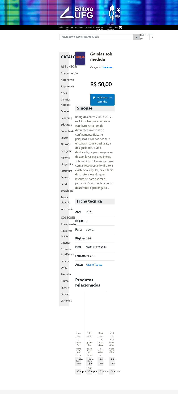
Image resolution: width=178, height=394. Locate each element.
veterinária (67, 209)
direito (65, 111)
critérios (65, 243)
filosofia (66, 144)
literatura (66, 171)
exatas (64, 138)
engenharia (67, 131)
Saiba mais (79, 361)
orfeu (64, 268)
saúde (64, 184)
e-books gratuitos (100, 29)
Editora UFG (69, 29)
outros (65, 177)
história (65, 157)
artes (64, 93)
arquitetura (67, 86)
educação (66, 124)
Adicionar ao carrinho (102, 99)
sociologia (67, 191)
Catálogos (89, 28)
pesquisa (66, 274)
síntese (65, 294)
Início (61, 28)
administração (69, 73)
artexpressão (68, 224)
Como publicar (110, 29)
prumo (65, 281)
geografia (66, 151)
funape (65, 261)
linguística (67, 164)
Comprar (79, 371)
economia (66, 118)
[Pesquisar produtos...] (96, 37)
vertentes (66, 301)
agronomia (67, 80)
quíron (65, 287)
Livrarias (79, 28)
